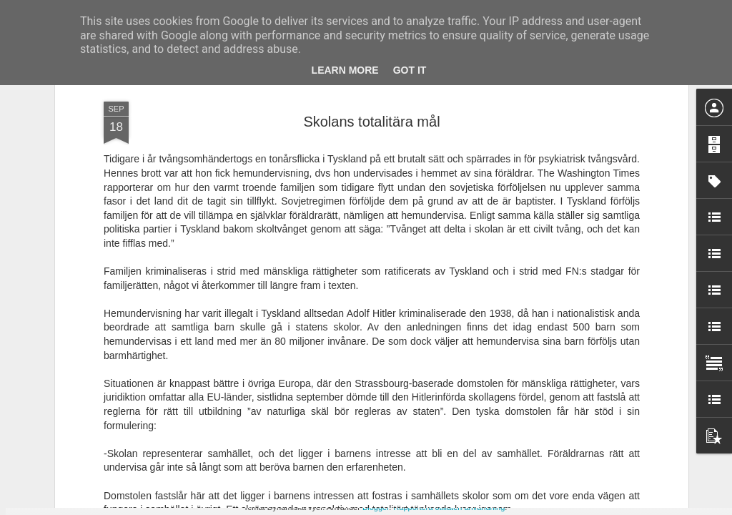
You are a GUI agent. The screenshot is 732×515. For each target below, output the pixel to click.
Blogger (375, 507)
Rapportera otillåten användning (449, 507)
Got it (410, 70)
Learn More (345, 70)
